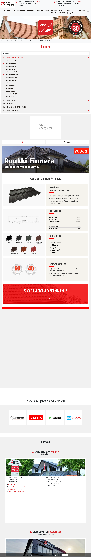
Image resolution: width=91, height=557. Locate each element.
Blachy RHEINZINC (7, 103)
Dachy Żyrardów (32, 539)
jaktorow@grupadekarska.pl (15, 489)
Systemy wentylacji (62, 11)
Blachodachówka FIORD (10, 63)
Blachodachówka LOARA (10, 61)
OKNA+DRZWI (82, 10)
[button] (39, 350)
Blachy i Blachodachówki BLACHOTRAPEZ (14, 107)
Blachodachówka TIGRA (10, 66)
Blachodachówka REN (10, 69)
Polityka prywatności (56, 555)
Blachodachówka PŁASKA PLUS (12, 74)
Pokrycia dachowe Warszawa (46, 541)
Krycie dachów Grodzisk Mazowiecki (48, 539)
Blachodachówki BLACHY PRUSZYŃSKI (39, 40)
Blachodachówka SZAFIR (10, 85)
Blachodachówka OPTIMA (11, 80)
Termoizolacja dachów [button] (43, 10)
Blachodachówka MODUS (11, 77)
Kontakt (45, 364)
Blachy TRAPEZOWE (9, 96)
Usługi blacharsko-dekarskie (70, 12)
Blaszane (23, 40)
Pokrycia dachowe (15, 40)
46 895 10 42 (80, 2)
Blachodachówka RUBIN (10, 83)
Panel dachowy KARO (10, 91)
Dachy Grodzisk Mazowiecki (18, 539)
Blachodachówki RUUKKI (9, 100)
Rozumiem (65, 555)
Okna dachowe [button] (31, 10)
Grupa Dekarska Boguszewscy (16, 414)
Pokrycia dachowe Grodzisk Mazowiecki (70, 539)
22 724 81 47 (39, 2)
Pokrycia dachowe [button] (6, 10)
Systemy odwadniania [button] (19, 10)
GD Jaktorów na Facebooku (15, 492)
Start (2, 40)
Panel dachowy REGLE (10, 88)
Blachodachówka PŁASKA (11, 72)
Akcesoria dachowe (54, 11)
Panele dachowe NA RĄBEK (11, 94)
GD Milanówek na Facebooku (16, 412)
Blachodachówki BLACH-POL (10, 110)
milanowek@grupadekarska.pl (16, 409)
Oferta (6, 40)
